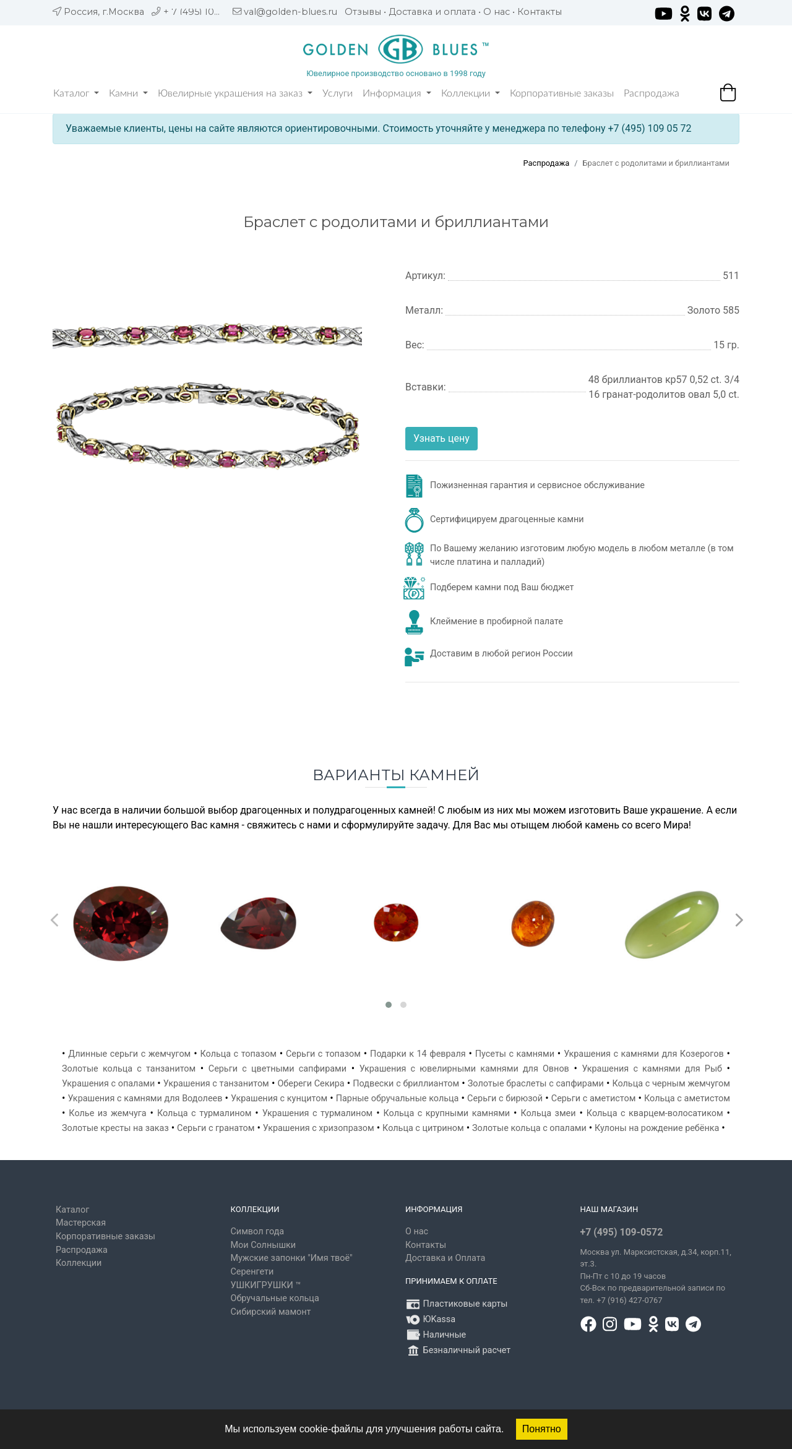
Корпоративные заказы (562, 93)
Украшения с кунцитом (279, 1098)
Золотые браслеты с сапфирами (536, 1083)
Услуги (337, 93)
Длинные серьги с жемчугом (129, 1054)
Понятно (541, 1429)
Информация (397, 93)
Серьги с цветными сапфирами (277, 1069)
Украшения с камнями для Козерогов (644, 1054)
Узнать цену (441, 438)
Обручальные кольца (275, 1298)
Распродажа (651, 93)
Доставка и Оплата (445, 1258)
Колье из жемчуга (107, 1113)
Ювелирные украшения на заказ (235, 93)
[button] (388, 1005)
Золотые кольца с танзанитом (129, 1069)
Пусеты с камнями (514, 1054)
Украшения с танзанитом (216, 1083)
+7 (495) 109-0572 (621, 1232)
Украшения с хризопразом (318, 1128)
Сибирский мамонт (271, 1312)
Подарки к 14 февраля (418, 1054)
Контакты (539, 11)
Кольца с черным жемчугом (671, 1083)
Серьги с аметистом (593, 1098)
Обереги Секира (310, 1083)
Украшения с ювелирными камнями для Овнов (464, 1069)
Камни (128, 93)
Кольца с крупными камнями (447, 1113)
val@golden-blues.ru (290, 11)
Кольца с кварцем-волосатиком (655, 1113)
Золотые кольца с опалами (529, 1128)
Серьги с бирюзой (505, 1098)
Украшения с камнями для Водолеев (145, 1098)
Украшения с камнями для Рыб (652, 1069)
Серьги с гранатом (215, 1128)
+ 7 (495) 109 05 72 (205, 11)
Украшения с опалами (108, 1083)
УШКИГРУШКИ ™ (266, 1285)
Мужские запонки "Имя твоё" (292, 1258)
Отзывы (363, 11)
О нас (496, 11)
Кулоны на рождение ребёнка (657, 1128)
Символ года (258, 1231)
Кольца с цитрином (423, 1128)
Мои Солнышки (263, 1245)
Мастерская (81, 1223)
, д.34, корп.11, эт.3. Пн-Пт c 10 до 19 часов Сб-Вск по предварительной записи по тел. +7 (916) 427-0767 (655, 1276)
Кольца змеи (547, 1113)
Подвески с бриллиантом (406, 1083)
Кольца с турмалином (204, 1113)
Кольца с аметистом (687, 1098)
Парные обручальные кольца (397, 1098)
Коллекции (470, 93)
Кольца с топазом (238, 1054)
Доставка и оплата (432, 11)
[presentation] (53, 917)
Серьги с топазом (323, 1054)
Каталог (76, 93)
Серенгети (252, 1271)
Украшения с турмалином (317, 1113)
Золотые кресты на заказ (115, 1128)
